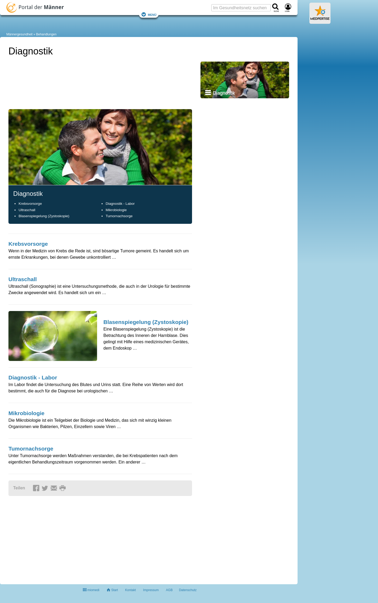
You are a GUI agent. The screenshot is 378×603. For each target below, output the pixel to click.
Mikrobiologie (116, 210)
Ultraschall (26, 210)
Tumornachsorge (119, 216)
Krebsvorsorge (30, 204)
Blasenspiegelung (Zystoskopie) (43, 216)
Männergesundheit (19, 34)
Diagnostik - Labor (120, 204)
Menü (148, 14)
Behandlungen (46, 34)
